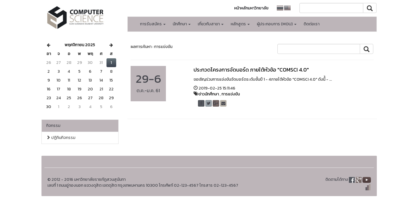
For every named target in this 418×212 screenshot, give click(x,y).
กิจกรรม (53, 125)
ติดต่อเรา (311, 24)
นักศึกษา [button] (182, 24)
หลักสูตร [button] (240, 24)
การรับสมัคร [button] (153, 24)
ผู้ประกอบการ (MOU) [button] (277, 24)
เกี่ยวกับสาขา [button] (211, 24)
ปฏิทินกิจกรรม (60, 138)
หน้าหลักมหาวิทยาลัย (251, 8)
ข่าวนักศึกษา (209, 94)
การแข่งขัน (231, 94)
